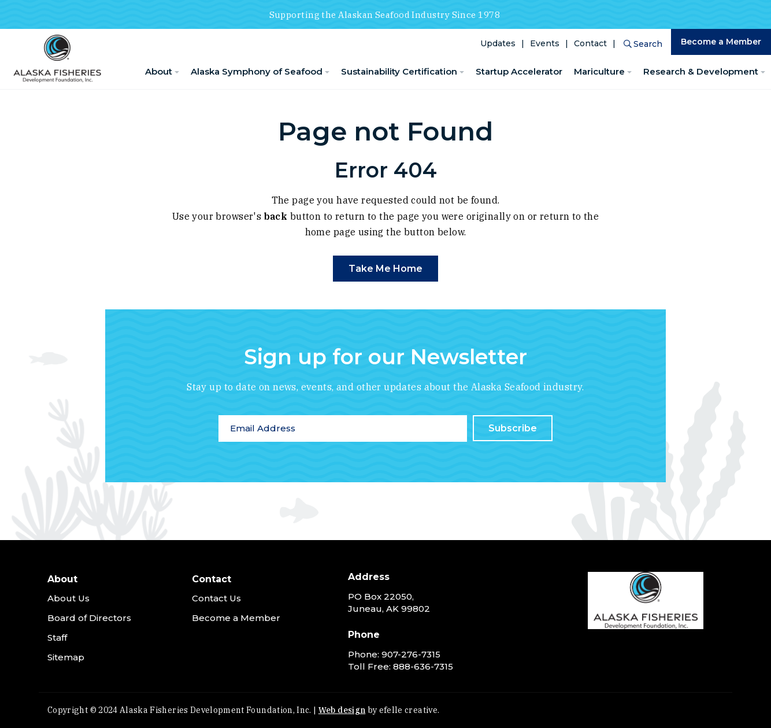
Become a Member (721, 41)
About (158, 71)
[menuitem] (162, 72)
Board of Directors (89, 617)
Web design (342, 710)
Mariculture (599, 71)
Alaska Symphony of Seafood (257, 71)
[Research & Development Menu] (763, 72)
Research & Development (700, 71)
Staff (57, 637)
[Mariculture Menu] (629, 72)
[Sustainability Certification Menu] (461, 72)
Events (544, 43)
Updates (498, 43)
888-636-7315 (423, 666)
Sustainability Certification (399, 71)
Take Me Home (385, 268)
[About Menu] (177, 72)
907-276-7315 (410, 654)
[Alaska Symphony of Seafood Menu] (327, 72)
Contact (590, 43)
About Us (68, 598)
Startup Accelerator (519, 71)
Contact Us (216, 598)
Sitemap (65, 657)
